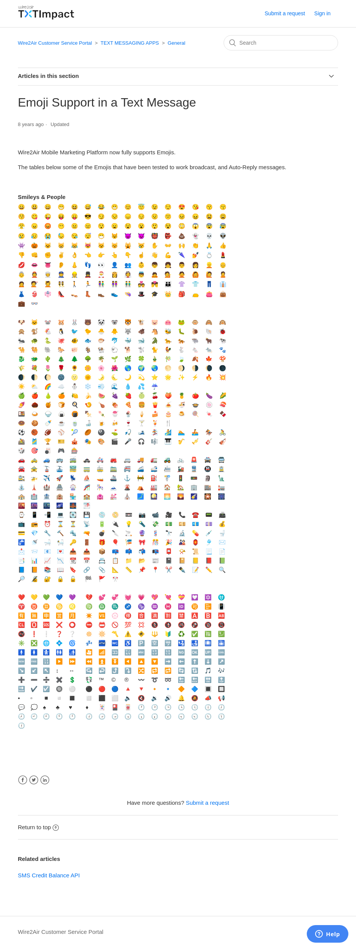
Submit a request (285, 13)
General (176, 43)
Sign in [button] (322, 13)
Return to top (38, 827)
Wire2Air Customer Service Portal (55, 43)
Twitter (34, 780)
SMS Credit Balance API (49, 875)
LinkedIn (45, 780)
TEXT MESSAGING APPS (130, 43)
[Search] (281, 42)
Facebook (22, 780)
